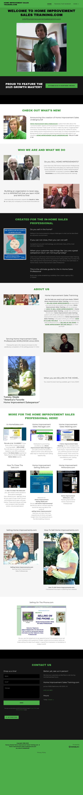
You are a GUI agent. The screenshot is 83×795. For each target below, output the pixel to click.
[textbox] (22, 676)
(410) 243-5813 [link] (47, 690)
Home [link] (49, 4)
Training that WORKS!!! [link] (62, 4)
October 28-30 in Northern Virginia (61, 85)
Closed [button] (50, 699)
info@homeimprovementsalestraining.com (41, 19)
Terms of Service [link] (20, 709)
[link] (22, 4)
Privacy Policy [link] (33, 708)
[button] (76, 4)
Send (21, 703)
